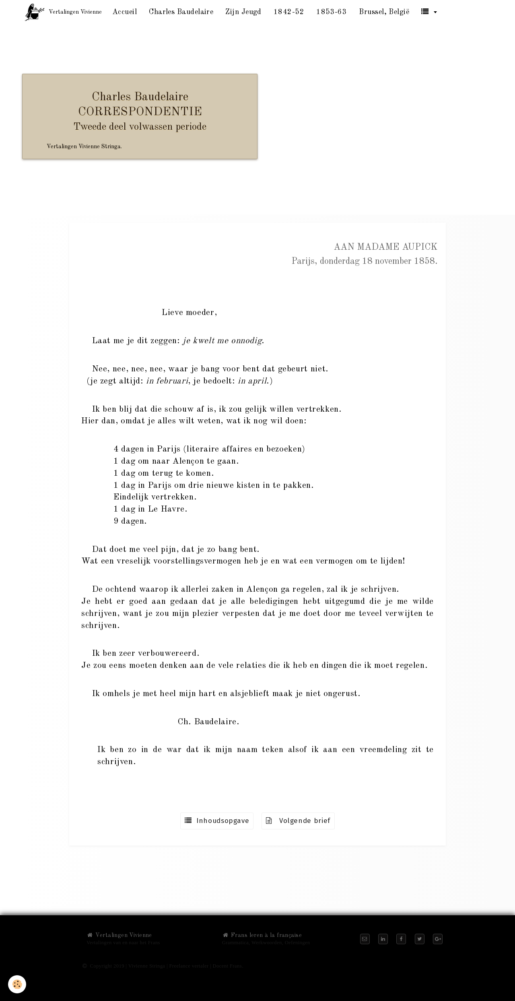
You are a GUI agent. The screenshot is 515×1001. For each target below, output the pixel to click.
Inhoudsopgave (217, 821)
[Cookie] (17, 984)
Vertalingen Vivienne (119, 935)
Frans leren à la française (262, 935)
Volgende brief (298, 821)
